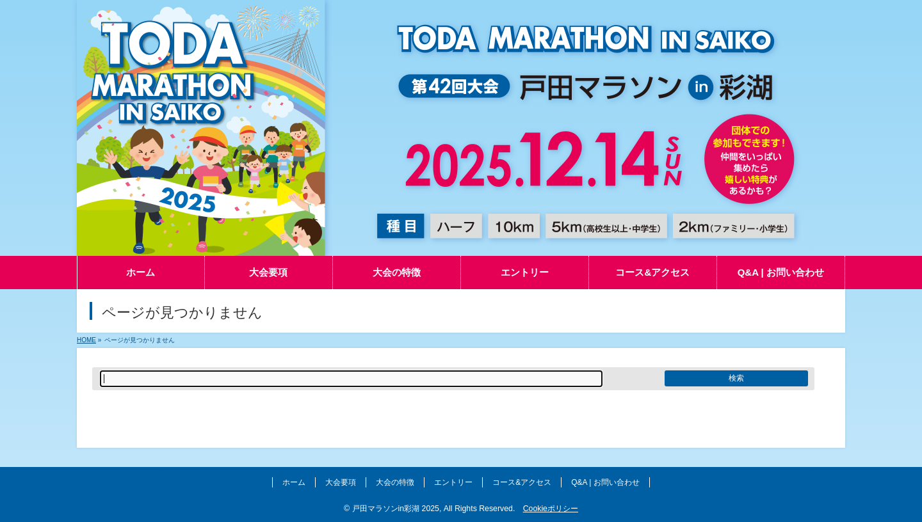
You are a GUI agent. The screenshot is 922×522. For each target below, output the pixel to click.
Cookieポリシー (550, 508)
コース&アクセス (521, 482)
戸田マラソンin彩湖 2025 (395, 508)
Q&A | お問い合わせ (605, 482)
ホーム (293, 482)
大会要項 (340, 482)
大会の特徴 (395, 482)
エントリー (453, 482)
